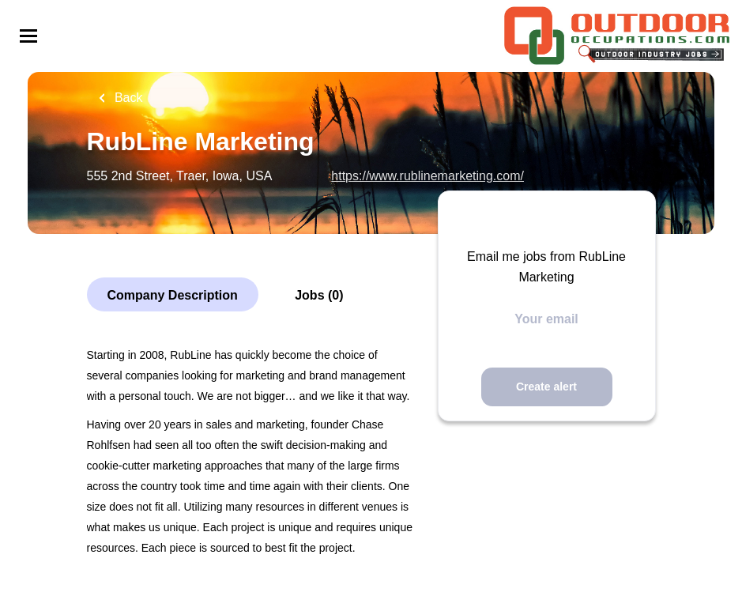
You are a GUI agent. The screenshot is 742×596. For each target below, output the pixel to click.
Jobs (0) (319, 295)
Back (127, 97)
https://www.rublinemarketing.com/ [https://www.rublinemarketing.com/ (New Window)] (427, 176)
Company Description (172, 295)
